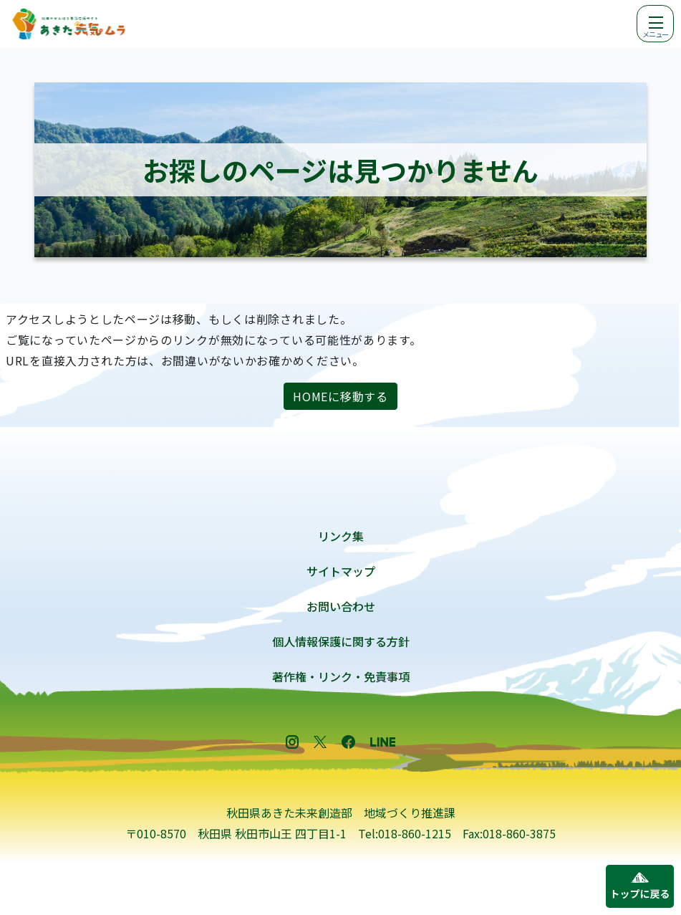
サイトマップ (340, 571)
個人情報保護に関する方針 (341, 641)
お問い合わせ (340, 606)
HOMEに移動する (340, 396)
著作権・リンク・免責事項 (341, 676)
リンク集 (341, 536)
